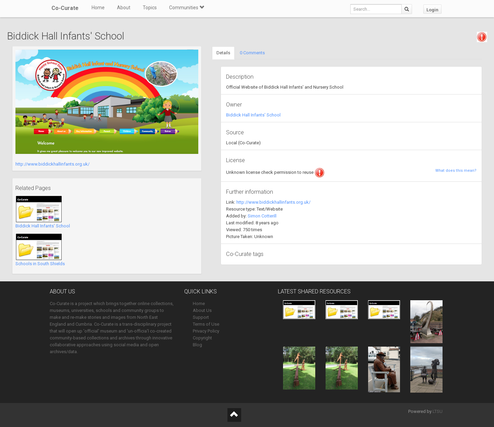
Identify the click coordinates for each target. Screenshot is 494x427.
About (123, 7)
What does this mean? (456, 170)
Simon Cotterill (262, 215)
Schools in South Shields (40, 263)
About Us (202, 310)
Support (201, 317)
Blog (197, 344)
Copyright (202, 337)
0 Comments (252, 52)
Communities (186, 7)
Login (432, 9)
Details (223, 52)
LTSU (438, 411)
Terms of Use (206, 324)
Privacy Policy (206, 331)
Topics (150, 7)
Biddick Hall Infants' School (42, 225)
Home (98, 7)
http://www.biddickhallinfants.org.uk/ (52, 164)
